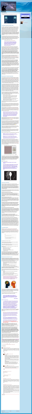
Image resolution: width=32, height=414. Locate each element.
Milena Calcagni (4, 371)
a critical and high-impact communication (14, 56)
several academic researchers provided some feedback (9, 228)
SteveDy (4, 347)
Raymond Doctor (5, 384)
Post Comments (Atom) (6, 412)
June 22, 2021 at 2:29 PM (8, 378)
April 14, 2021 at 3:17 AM (9, 371)
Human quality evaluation (9, 344)
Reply (3, 351)
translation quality (13, 344)
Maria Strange (4, 378)
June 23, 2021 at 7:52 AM (9, 384)
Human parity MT (4, 344)
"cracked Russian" (11, 118)
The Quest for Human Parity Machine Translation (9, 14)
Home (2, 11)
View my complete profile (25, 22)
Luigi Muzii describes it (13, 40)
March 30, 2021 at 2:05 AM (7, 347)
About (4, 11)
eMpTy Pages (4, 3)
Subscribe (25, 17)
